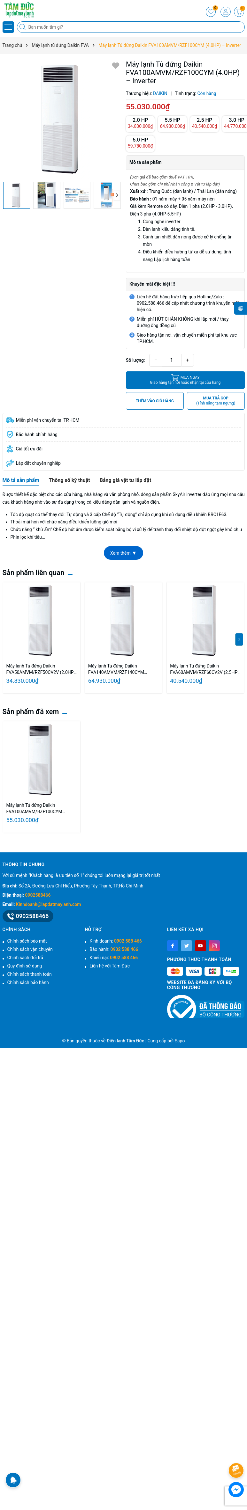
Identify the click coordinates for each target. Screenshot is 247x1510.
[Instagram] (214, 945)
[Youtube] (200, 945)
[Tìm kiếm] (23, 27)
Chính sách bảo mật (27, 941)
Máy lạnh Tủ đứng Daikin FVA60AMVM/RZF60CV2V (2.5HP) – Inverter (204, 669)
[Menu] (8, 27)
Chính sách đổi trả (25, 957)
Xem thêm (123, 553)
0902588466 (38, 895)
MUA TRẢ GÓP (215, 401)
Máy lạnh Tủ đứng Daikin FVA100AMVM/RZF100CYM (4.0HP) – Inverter (34, 809)
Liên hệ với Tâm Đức (109, 965)
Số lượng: (135, 360)
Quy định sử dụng (24, 965)
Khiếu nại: (113, 957)
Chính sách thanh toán (29, 974)
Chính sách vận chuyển (30, 949)
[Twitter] (186, 945)
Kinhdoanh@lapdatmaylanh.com (48, 904)
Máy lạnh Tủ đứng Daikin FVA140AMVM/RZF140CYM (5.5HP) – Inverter (116, 669)
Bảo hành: (113, 949)
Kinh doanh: (115, 941)
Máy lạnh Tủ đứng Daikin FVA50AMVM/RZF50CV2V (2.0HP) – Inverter (40, 669)
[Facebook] (172, 945)
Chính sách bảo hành (28, 982)
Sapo (180, 1040)
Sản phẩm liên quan (34, 573)
